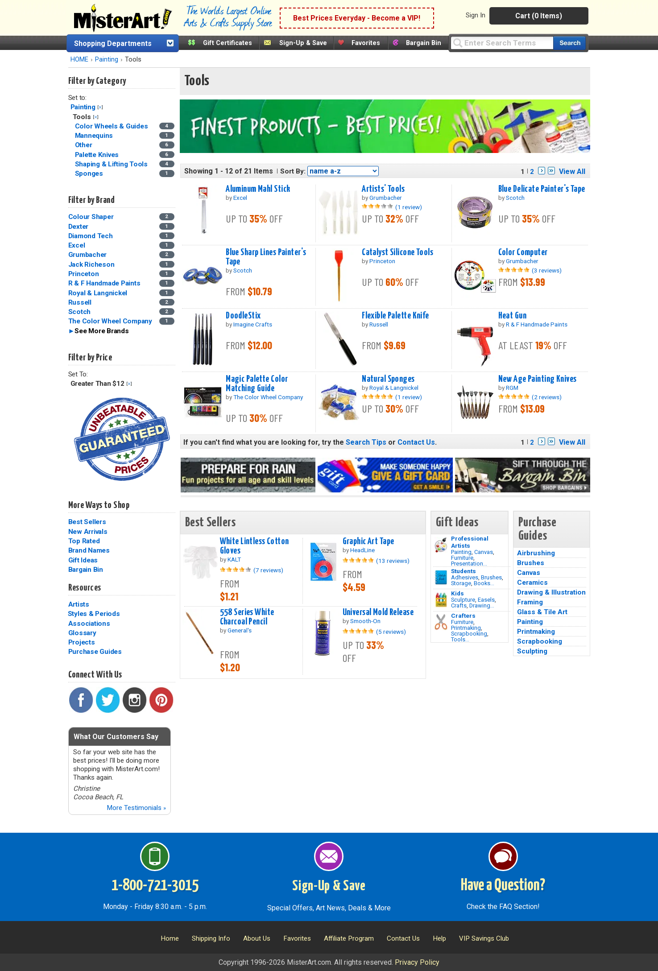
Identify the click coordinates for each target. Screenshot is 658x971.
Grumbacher (87, 255)
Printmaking (466, 627)
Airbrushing (536, 553)
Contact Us (416, 442)
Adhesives (464, 577)
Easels (486, 599)
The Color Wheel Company (110, 321)
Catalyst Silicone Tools (397, 252)
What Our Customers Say (116, 736)
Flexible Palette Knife (395, 315)
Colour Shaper (91, 217)
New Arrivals (88, 532)
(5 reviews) (391, 631)
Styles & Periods (94, 614)
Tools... (460, 639)
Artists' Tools (383, 189)
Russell (79, 302)
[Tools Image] (441, 622)
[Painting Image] (441, 545)
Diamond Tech (90, 236)
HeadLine (362, 550)
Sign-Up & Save (303, 43)
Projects (81, 642)
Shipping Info (211, 938)
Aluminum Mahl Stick (258, 189)
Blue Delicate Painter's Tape (541, 189)
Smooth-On (365, 620)
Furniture (462, 557)
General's (240, 630)
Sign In (475, 15)
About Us (256, 938)
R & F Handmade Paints (104, 283)
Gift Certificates (227, 43)
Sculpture (463, 599)
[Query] (502, 42)
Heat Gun (512, 315)
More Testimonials (136, 808)
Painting (106, 59)
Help (439, 938)
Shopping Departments (113, 43)
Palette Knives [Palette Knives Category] (97, 155)
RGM (512, 387)
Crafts (459, 605)
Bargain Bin (423, 43)
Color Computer (523, 252)
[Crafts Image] (441, 600)
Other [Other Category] (84, 145)
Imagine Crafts (252, 324)
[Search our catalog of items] (569, 43)
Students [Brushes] (463, 570)
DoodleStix (243, 315)
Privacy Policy (417, 962)
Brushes (491, 577)
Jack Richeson (91, 264)
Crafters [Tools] (463, 615)
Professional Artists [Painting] (469, 542)
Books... (484, 583)
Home (170, 938)
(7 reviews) (268, 570)
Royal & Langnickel (98, 293)
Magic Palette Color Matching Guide (257, 384)
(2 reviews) (547, 397)
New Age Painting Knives (537, 379)
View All (572, 171)
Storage (461, 583)
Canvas (483, 552)
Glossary (82, 633)
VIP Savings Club (484, 938)
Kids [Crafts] (457, 593)
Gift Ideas (83, 560)
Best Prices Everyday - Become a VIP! (356, 18)
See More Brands (101, 331)
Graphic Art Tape (368, 541)
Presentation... (469, 563)
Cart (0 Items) (538, 16)
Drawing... (481, 605)
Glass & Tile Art (542, 612)
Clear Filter (100, 107)
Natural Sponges (388, 379)
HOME (79, 59)
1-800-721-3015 (155, 886)
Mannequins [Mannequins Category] (95, 136)
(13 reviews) (393, 560)
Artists (78, 604)
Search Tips (366, 442)
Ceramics (532, 582)
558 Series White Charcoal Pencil (247, 617)
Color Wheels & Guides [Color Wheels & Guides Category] (112, 126)
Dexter (78, 227)
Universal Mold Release (378, 612)
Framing (530, 602)
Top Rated (84, 541)
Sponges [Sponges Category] (90, 173)
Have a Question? (503, 886)
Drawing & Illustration (551, 592)
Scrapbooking (469, 633)
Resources (84, 587)
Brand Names (89, 550)
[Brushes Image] (441, 578)
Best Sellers (87, 522)
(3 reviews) (547, 270)
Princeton (83, 274)
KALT (234, 559)
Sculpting (532, 651)
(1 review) (408, 207)
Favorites (366, 43)
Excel (76, 245)
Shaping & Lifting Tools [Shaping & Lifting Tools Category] (112, 164)
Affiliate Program (349, 938)
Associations (89, 624)
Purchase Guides (95, 652)
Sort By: (293, 171)
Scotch (79, 312)
